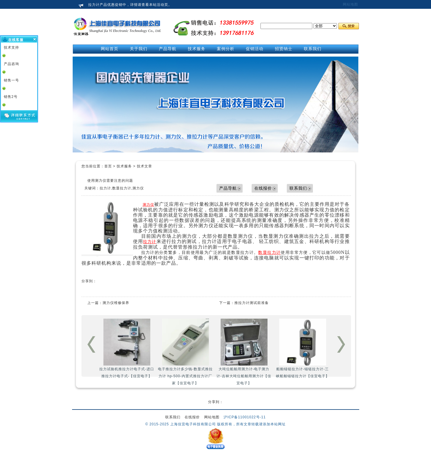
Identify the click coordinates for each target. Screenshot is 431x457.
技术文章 (144, 166)
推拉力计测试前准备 (251, 303)
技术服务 (124, 166)
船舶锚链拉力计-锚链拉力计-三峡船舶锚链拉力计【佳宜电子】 (302, 348)
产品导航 (228, 188)
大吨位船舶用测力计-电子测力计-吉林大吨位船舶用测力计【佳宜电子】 (244, 352)
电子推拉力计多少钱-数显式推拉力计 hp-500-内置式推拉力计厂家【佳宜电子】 (185, 352)
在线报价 (263, 188)
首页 (108, 166)
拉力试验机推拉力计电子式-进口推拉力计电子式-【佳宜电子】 (126, 348)
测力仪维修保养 (116, 303)
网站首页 (109, 48)
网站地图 (350, 4)
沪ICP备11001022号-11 (245, 417)
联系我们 (298, 188)
